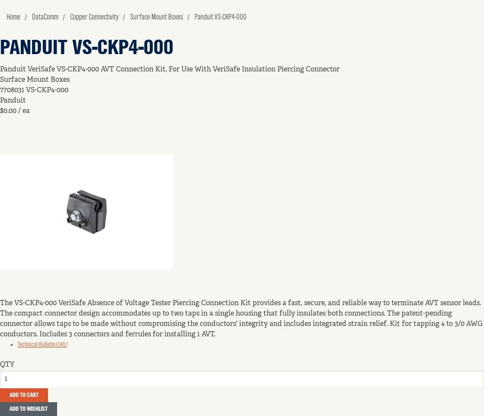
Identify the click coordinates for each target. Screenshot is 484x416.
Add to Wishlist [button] (29, 409)
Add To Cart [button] (24, 395)
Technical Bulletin (42, 345)
